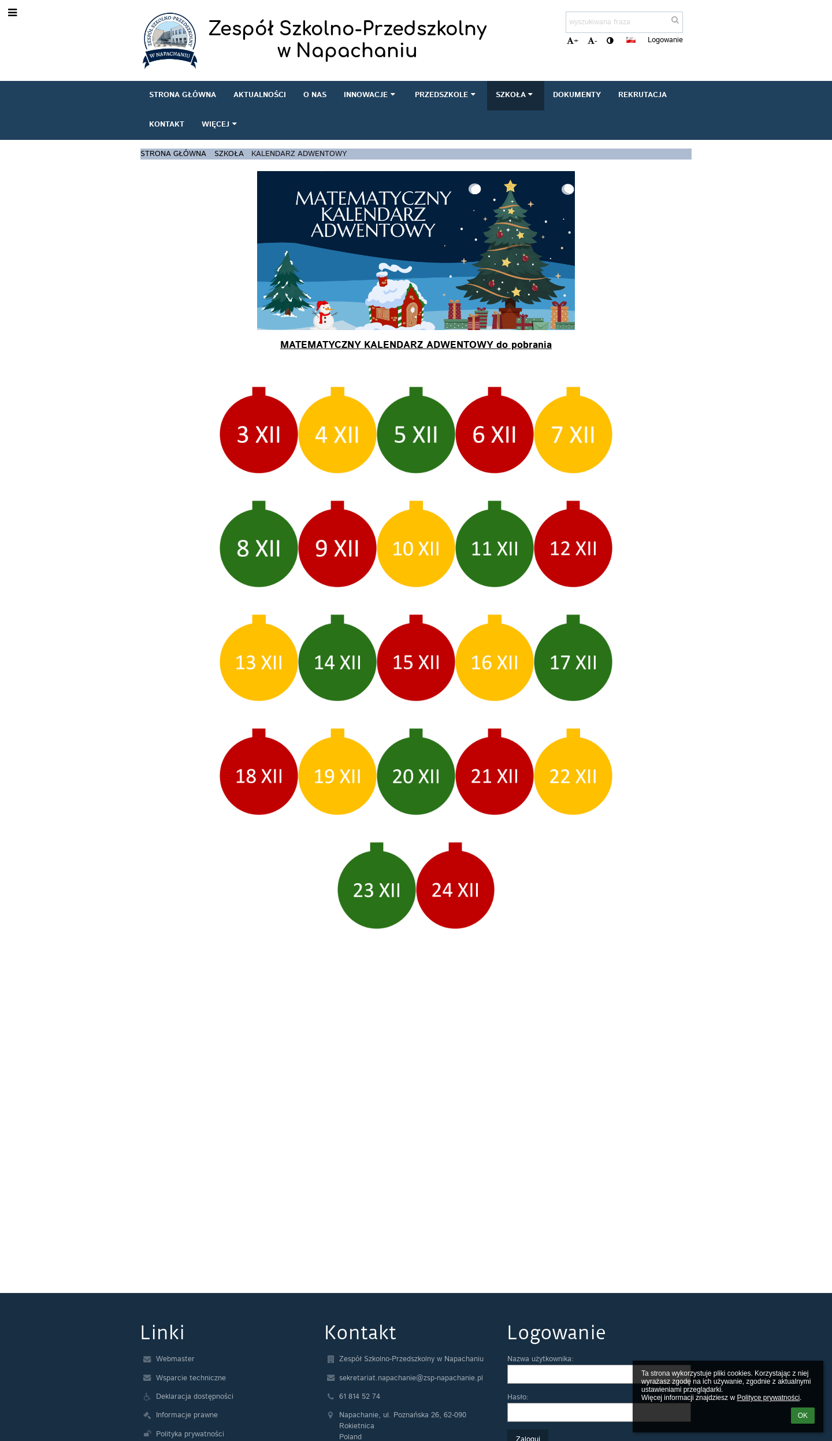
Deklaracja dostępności (194, 1396)
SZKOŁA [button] (516, 95)
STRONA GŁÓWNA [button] (182, 95)
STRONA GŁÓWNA (173, 154)
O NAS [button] (314, 95)
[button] (631, 40)
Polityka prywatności (190, 1434)
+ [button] (572, 41)
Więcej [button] (220, 124)
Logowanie (665, 40)
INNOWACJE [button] (371, 95)
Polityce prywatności (768, 1398)
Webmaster (175, 1359)
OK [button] (803, 1416)
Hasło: (518, 1397)
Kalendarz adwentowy (299, 154)
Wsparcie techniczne (191, 1378)
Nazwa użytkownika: (540, 1359)
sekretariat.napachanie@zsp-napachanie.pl (411, 1378)
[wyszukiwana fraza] (624, 22)
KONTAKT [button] (166, 124)
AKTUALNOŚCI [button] (259, 95)
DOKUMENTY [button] (577, 95)
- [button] (592, 41)
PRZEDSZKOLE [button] (446, 95)
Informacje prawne (187, 1415)
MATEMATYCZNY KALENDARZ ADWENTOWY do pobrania (416, 345)
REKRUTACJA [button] (642, 95)
